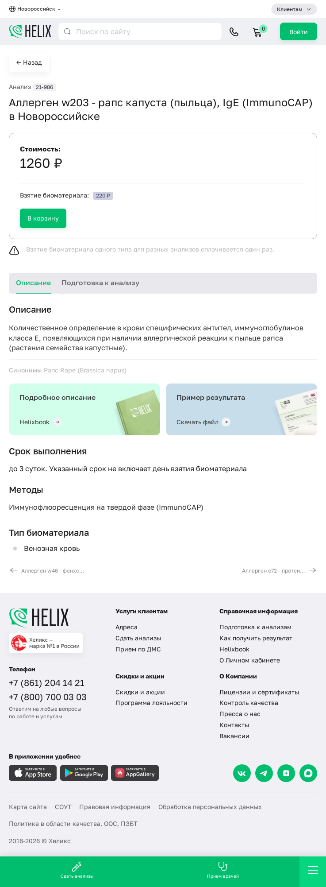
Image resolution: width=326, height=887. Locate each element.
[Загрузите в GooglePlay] (84, 773)
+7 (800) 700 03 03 (48, 696)
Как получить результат (255, 638)
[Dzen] (286, 773)
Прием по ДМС (138, 649)
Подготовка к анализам (255, 627)
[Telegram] (264, 773)
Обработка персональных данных (210, 806)
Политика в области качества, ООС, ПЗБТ (73, 823)
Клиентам (290, 9)
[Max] (308, 773)
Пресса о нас (240, 713)
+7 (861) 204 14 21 (46, 682)
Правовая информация (114, 806)
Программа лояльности (151, 702)
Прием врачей (223, 870)
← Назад (29, 62)
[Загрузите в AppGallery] (135, 773)
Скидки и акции (140, 692)
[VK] (242, 773)
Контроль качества (248, 702)
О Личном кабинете (249, 660)
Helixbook (234, 649)
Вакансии (234, 736)
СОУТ (63, 806)
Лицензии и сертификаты (259, 692)
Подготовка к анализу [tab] (100, 282)
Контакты (234, 724)
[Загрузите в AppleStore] (33, 773)
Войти (298, 31)
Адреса (126, 627)
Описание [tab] (33, 282)
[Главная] (56, 618)
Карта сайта (28, 806)
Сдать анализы (138, 638)
